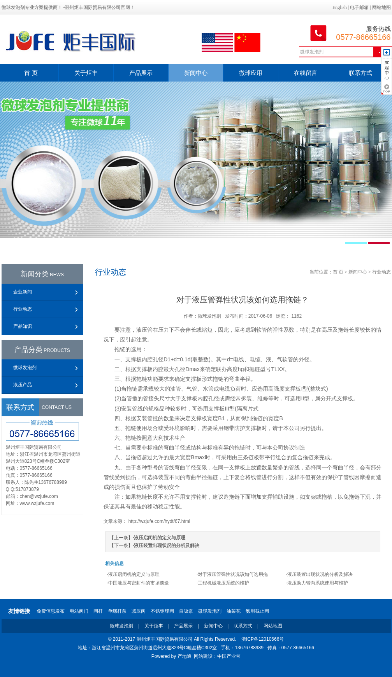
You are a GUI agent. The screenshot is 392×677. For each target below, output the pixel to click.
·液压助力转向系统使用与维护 (317, 583)
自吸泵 (186, 611)
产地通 (185, 656)
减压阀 (139, 611)
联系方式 (360, 72)
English (339, 7)
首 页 (30, 72)
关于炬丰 (86, 72)
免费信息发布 (51, 611)
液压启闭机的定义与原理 (159, 537)
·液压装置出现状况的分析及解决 (319, 574)
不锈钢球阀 (162, 611)
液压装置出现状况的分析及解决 (166, 545)
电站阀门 (79, 611)
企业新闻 (22, 292)
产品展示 (141, 72)
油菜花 (234, 611)
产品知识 (22, 326)
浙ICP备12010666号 (262, 639)
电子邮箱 (359, 7)
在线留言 (305, 72)
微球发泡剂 (25, 367)
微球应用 (250, 72)
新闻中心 (195, 72)
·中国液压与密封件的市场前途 (138, 583)
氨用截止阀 (257, 611)
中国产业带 (229, 656)
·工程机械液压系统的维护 (223, 583)
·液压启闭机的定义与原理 (133, 574)
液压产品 (22, 384)
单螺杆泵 (117, 611)
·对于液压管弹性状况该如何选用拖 (232, 574)
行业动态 (22, 309)
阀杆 (98, 611)
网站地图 (381, 7)
